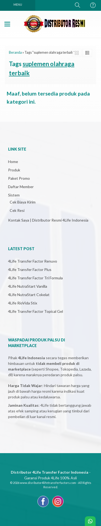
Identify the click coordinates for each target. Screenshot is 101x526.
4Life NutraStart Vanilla (27, 286)
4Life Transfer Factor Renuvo (32, 261)
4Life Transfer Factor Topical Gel (35, 311)
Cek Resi (17, 210)
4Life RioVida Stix (22, 303)
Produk (14, 170)
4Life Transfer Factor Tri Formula (35, 278)
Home (13, 161)
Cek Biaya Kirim (23, 202)
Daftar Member (21, 186)
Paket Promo (19, 178)
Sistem (14, 195)
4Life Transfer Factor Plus (29, 269)
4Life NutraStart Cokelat (29, 294)
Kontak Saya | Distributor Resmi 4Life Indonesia (48, 220)
